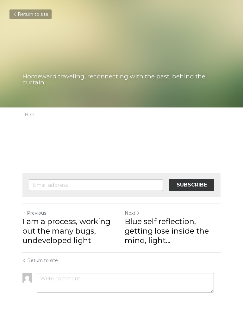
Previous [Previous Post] (34, 213)
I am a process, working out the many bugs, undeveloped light (66, 231)
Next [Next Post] (132, 213)
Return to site (30, 14)
